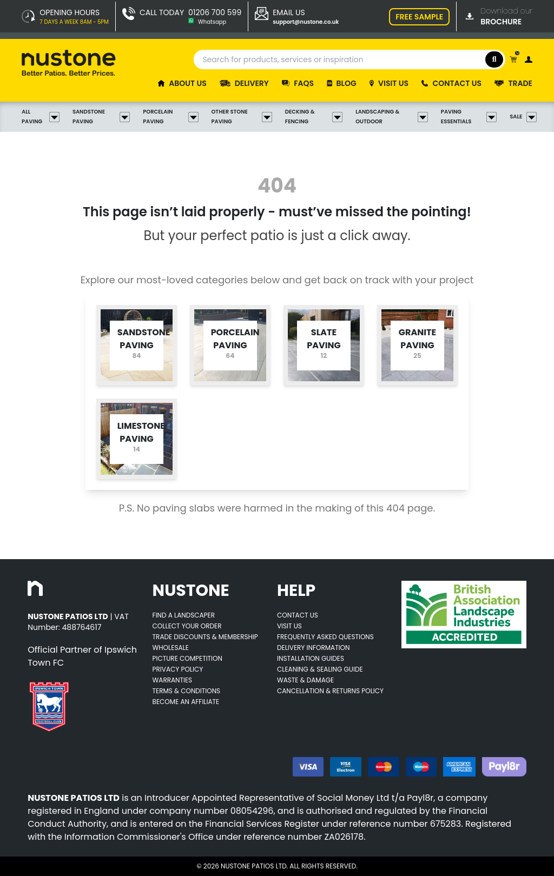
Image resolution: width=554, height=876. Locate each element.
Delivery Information (313, 647)
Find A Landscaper (184, 615)
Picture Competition (187, 658)
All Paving (41, 116)
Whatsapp (212, 22)
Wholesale (171, 647)
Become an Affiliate (186, 701)
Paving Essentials (469, 116)
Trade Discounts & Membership (205, 636)
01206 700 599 (214, 12)
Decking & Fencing (313, 116)
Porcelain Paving (170, 116)
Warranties (173, 680)
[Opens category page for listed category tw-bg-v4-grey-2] (136, 345)
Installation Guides (310, 658)
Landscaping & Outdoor (391, 116)
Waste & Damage (305, 680)
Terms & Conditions (187, 690)
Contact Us (297, 615)
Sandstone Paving (101, 116)
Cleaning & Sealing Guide (320, 669)
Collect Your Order (187, 626)
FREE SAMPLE (419, 16)
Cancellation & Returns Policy (330, 690)
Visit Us (289, 626)
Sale (521, 117)
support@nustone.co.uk (306, 22)
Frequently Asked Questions (325, 636)
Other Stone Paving (242, 116)
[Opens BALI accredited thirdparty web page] (463, 614)
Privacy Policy (178, 669)
